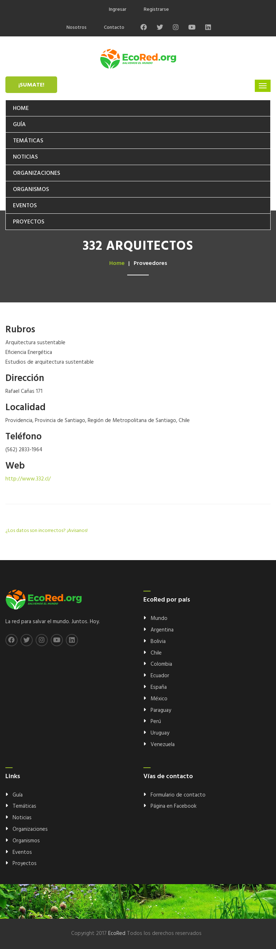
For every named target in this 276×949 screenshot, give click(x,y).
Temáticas (28, 141)
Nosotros (76, 27)
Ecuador (160, 675)
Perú (156, 721)
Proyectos (28, 222)
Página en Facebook (174, 806)
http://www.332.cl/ (28, 479)
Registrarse (156, 9)
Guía (19, 124)
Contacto (114, 27)
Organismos (31, 189)
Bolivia (158, 641)
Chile (156, 653)
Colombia (161, 664)
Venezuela (163, 744)
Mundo (159, 618)
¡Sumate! (31, 85)
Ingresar (117, 9)
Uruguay (160, 733)
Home (21, 108)
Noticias (25, 157)
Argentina (162, 630)
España (159, 687)
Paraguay (161, 710)
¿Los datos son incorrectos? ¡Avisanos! (46, 531)
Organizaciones (36, 173)
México (159, 699)
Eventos (25, 205)
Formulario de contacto (178, 795)
